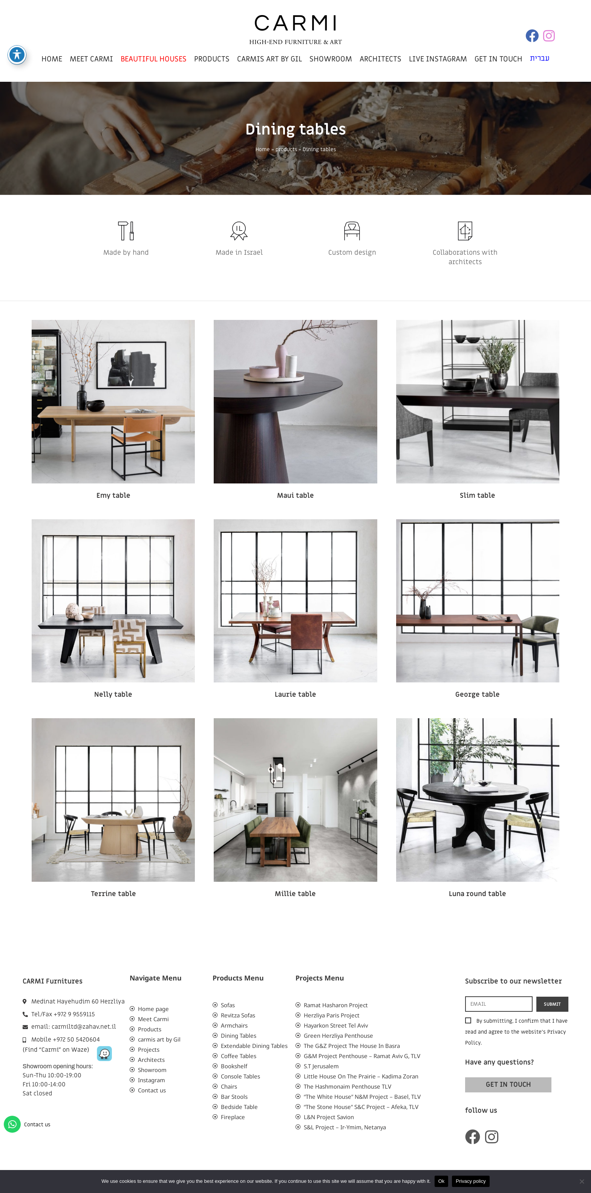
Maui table (295, 495)
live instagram (438, 59)
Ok (441, 1181)
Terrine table (113, 894)
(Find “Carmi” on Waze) (56, 1050)
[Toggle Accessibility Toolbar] (17, 52)
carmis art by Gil (269, 59)
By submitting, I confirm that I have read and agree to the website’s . (516, 1031)
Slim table (477, 495)
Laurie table (295, 694)
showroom (330, 59)
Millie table (295, 894)
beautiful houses (154, 59)
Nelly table (113, 694)
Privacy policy (470, 1181)
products (212, 59)
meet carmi (91, 59)
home (51, 59)
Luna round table (477, 894)
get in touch (498, 59)
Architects (380, 59)
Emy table (113, 495)
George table (477, 694)
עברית (540, 58)
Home (263, 149)
